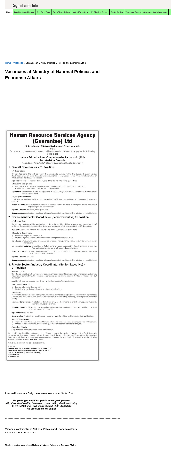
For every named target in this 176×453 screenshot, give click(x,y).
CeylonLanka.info (25, 5)
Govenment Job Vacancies (155, 12)
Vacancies (18, 63)
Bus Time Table (43, 12)
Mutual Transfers (80, 12)
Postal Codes (117, 12)
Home (8, 12)
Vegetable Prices (133, 12)
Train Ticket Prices (61, 12)
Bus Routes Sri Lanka (24, 12)
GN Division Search (99, 12)
